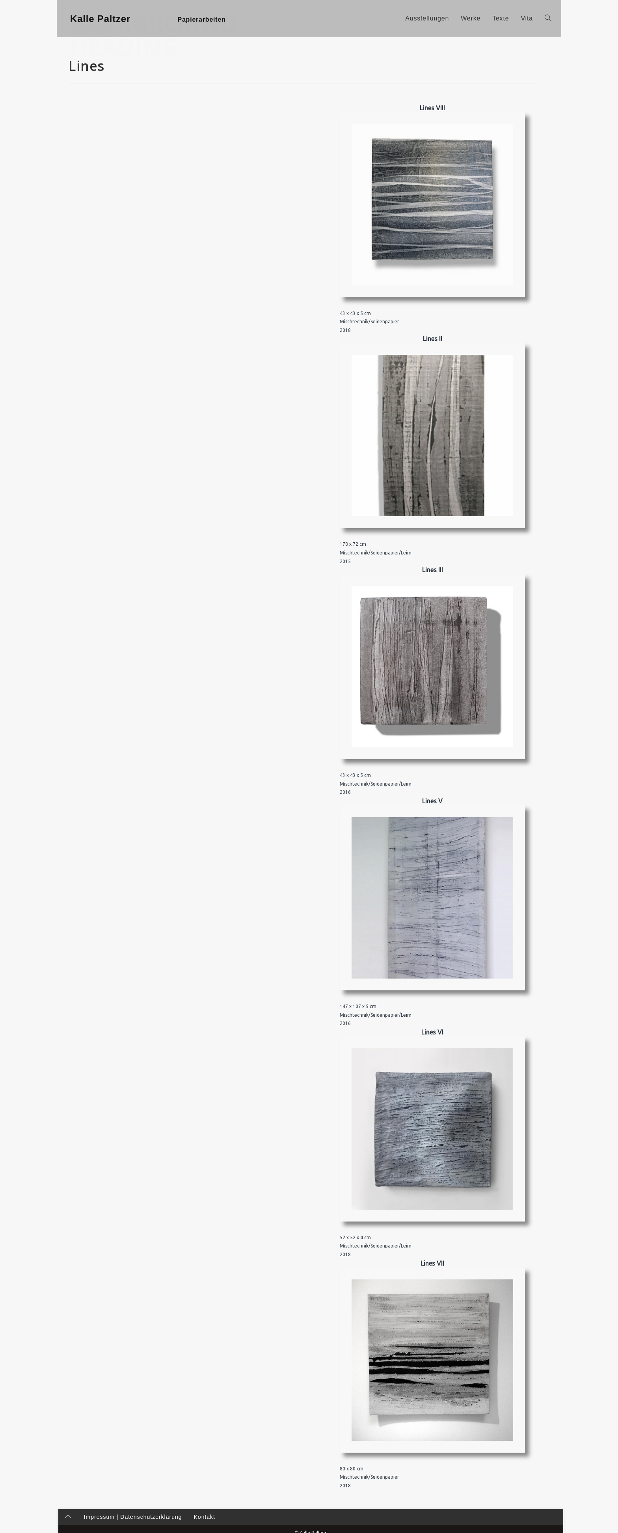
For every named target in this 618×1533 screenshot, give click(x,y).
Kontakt (203, 1525)
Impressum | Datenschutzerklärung (131, 1525)
